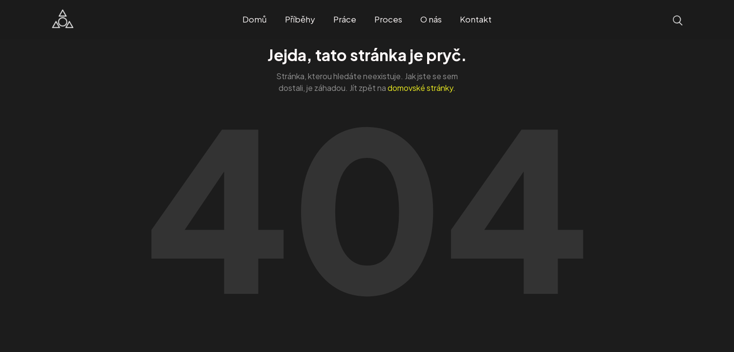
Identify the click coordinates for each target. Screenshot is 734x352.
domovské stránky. (421, 88)
